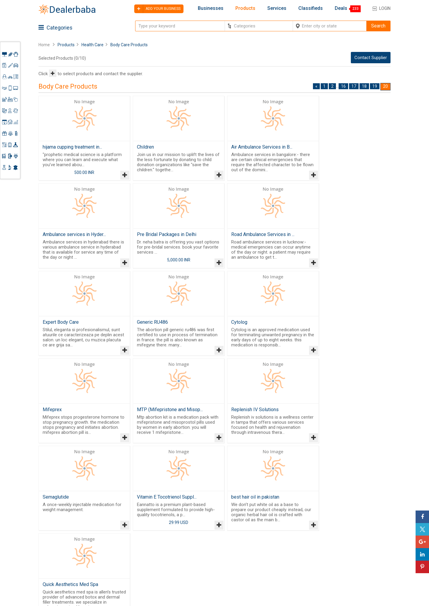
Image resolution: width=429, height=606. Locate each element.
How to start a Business (352, 560)
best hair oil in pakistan (244, 414)
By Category (247, 518)
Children (140, 147)
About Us (197, 538)
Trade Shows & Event (256, 562)
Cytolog (51, 325)
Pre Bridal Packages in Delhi (72, 236)
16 (343, 86)
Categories (55, 27)
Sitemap (196, 573)
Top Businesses (251, 554)
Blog (192, 565)
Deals (341, 8)
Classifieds (310, 8)
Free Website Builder (142, 545)
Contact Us (199, 558)
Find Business (249, 547)
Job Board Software (151, 560)
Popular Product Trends (259, 533)
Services (276, 8)
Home (44, 44)
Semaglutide (56, 414)
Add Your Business (348, 553)
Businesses (210, 8)
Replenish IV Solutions (333, 325)
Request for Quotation (257, 540)
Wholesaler (246, 526)
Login (385, 8)
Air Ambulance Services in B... (250, 147)
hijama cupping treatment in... (72, 147)
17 (353, 86)
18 (364, 86)
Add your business (157, 8)
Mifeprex (141, 325)
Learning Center (345, 531)
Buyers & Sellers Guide (204, 528)
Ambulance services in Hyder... (340, 147)
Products (245, 8)
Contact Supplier (370, 57)
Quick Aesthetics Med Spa (337, 414)
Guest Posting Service (202, 548)
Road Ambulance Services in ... (163, 236)
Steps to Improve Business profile (356, 521)
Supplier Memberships (351, 538)
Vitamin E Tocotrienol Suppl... (161, 414)
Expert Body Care (238, 236)
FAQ (191, 580)
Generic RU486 (324, 236)
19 (374, 86)
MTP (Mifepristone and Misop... (253, 325)
